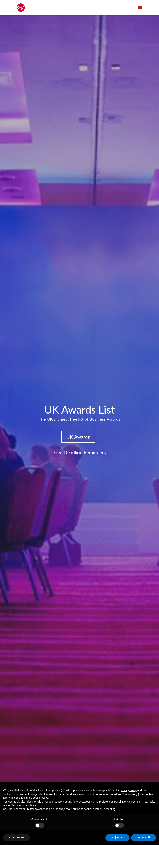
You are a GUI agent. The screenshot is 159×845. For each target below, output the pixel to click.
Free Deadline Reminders (79, 452)
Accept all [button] (143, 837)
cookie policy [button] (40, 797)
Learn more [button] (16, 837)
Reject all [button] (117, 837)
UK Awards (78, 437)
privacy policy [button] (129, 790)
